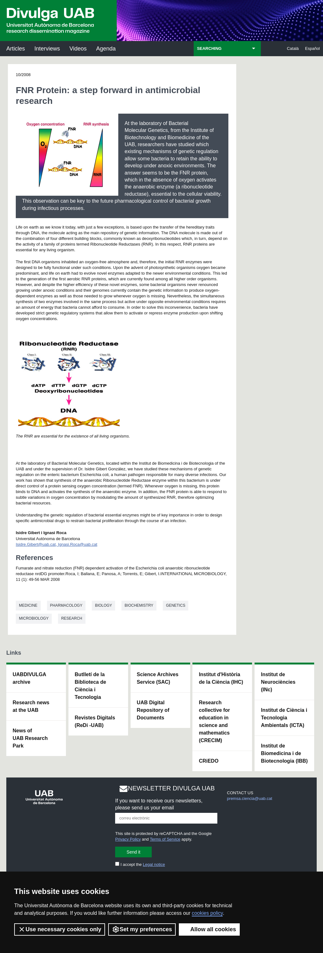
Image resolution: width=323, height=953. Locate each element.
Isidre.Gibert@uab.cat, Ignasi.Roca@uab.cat (56, 544)
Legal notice (154, 864)
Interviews (47, 48)
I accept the (140, 864)
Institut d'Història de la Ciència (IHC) (221, 678)
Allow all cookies (209, 929)
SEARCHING (209, 48)
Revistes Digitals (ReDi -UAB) (95, 721)
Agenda (106, 48)
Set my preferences (142, 929)
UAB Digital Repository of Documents (153, 710)
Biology (103, 605)
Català (293, 48)
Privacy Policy (128, 839)
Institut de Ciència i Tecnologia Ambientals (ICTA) (284, 717)
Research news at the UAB (31, 706)
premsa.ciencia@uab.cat (249, 798)
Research (71, 618)
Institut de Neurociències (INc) (278, 682)
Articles (15, 48)
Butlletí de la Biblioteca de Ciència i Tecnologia (90, 686)
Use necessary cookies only (59, 929)
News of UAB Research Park (30, 738)
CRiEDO (208, 761)
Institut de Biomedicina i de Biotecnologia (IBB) (284, 753)
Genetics (175, 605)
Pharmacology (66, 605)
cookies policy (207, 913)
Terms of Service (165, 839)
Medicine (28, 605)
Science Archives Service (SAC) (158, 678)
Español (312, 48)
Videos (78, 48)
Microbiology (34, 618)
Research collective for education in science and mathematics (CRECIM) (214, 721)
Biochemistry (139, 605)
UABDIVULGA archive (29, 678)
